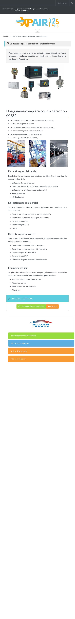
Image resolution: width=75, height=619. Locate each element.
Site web (52, 306)
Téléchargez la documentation (31, 306)
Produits (6, 36)
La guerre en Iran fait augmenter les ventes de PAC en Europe (32, 10)
